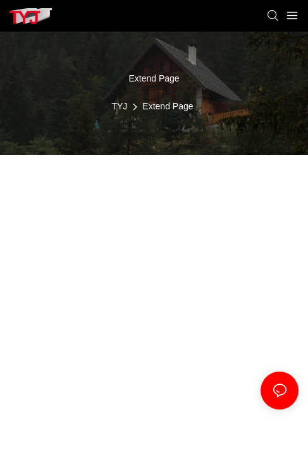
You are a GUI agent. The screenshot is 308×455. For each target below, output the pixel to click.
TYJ (119, 106)
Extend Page (167, 106)
